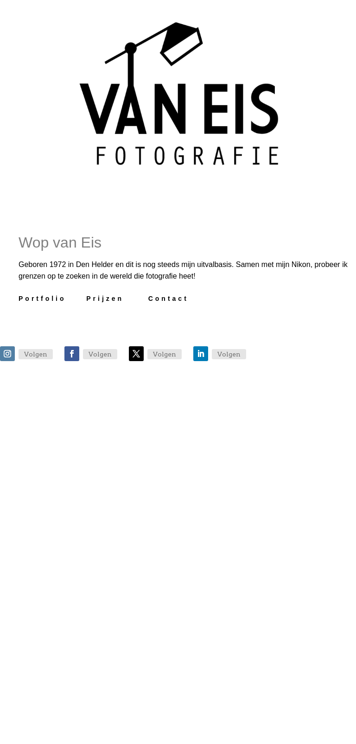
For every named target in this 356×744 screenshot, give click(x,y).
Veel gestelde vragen (172, 476)
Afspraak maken (157, 431)
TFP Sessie (137, 565)
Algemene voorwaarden (201, 737)
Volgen (35, 354)
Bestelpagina (145, 609)
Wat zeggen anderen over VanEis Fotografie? (189, 528)
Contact (168, 298)
